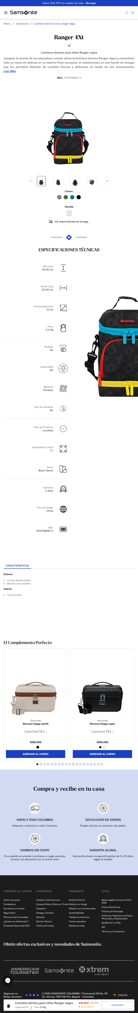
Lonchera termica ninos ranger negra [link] (54, 23)
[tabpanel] (69, 601)
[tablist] (69, 566)
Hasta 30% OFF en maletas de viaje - (69, 3)
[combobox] (122, 995)
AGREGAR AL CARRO (36, 754)
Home (7, 23)
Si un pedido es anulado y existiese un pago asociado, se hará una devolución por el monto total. (35, 857)
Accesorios (22, 23)
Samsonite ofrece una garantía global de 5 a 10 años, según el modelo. (103, 857)
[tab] (17, 566)
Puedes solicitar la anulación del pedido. (103, 825)
